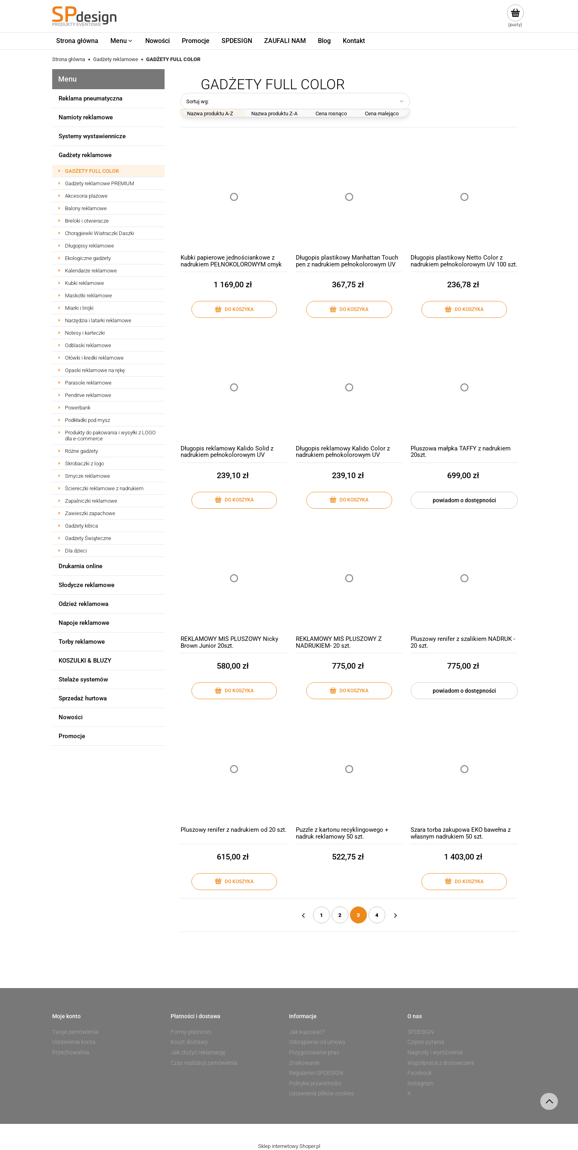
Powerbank (77, 408)
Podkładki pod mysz (87, 420)
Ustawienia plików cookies (321, 1093)
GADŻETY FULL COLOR (92, 171)
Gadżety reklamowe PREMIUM (99, 183)
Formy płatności (191, 1032)
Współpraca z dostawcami (440, 1063)
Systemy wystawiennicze (92, 136)
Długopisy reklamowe (89, 246)
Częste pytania (425, 1042)
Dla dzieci (76, 551)
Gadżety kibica (81, 526)
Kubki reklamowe (84, 283)
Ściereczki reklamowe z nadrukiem (104, 488)
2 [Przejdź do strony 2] (340, 915)
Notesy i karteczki (85, 333)
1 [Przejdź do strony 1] (321, 915)
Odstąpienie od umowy (317, 1042)
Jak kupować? (307, 1032)
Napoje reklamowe (84, 622)
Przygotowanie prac (314, 1052)
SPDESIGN (420, 1032)
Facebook (419, 1073)
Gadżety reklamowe (85, 155)
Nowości (71, 717)
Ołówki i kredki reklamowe (94, 358)
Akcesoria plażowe (86, 196)
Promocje (72, 736)
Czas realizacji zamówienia (204, 1063)
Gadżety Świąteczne (88, 538)
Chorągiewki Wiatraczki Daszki (99, 233)
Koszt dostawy (189, 1042)
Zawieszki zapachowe (90, 513)
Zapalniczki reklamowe (91, 501)
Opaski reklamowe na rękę (95, 370)
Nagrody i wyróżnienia (435, 1052)
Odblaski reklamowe (88, 345)
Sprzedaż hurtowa (83, 698)
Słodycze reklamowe (86, 585)
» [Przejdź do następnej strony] (395, 914)
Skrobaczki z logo (84, 463)
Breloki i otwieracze (87, 221)
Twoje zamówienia (75, 1032)
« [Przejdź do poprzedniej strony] (303, 914)
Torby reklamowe (82, 641)
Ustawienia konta (74, 1042)
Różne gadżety (81, 451)
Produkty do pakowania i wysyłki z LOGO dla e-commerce (110, 436)
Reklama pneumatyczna (90, 98)
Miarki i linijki (79, 308)
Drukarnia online (80, 566)
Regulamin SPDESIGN (316, 1073)
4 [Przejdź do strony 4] (377, 915)
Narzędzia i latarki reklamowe (98, 320)
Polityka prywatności (315, 1083)
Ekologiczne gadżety (88, 258)
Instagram (420, 1083)
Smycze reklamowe (87, 476)
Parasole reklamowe (88, 383)
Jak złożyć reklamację (198, 1052)
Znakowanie (304, 1063)
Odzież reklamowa (83, 604)
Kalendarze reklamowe (91, 271)
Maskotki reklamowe (88, 296)
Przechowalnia (70, 1052)
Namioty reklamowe (86, 117)
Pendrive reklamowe (88, 395)
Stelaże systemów (83, 679)
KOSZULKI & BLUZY (85, 660)
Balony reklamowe (86, 208)
